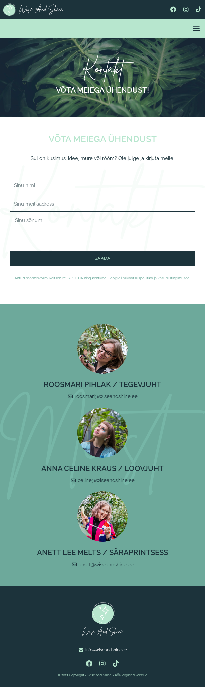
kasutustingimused (174, 278)
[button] (196, 28)
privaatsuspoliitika (138, 278)
